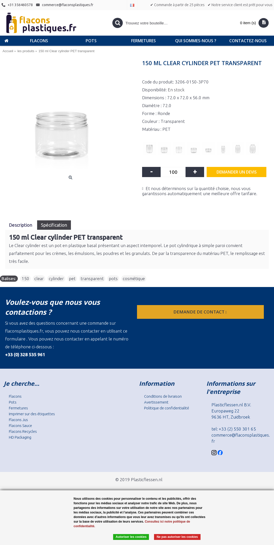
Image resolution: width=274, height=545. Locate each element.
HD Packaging (20, 437)
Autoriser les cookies (131, 537)
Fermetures (18, 408)
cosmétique (134, 278)
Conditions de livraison (163, 396)
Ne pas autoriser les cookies (177, 537)
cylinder (56, 278)
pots (113, 278)
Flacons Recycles (23, 431)
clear (39, 278)
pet (72, 278)
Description (21, 224)
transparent (92, 278)
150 (25, 278)
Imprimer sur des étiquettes (32, 414)
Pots (13, 402)
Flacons (15, 396)
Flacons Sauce (20, 425)
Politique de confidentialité (166, 408)
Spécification (54, 224)
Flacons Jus (18, 420)
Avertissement (156, 402)
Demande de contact (200, 312)
